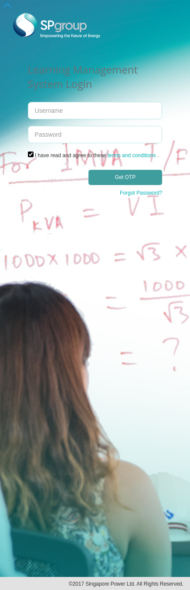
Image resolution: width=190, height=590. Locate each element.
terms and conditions (132, 155)
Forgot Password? (141, 193)
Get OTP (125, 177)
